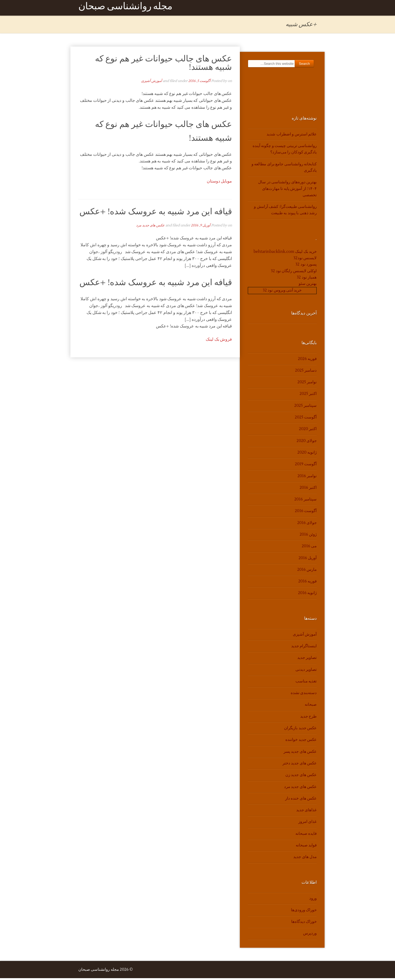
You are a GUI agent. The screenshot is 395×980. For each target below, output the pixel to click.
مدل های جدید (305, 858)
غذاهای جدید (306, 811)
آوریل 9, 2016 (200, 227)
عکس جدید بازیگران (300, 729)
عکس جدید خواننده (301, 741)
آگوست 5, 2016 (199, 83)
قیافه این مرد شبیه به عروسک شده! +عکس (155, 213)
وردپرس (310, 935)
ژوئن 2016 (308, 536)
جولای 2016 (307, 524)
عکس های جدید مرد (150, 227)
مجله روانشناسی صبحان (125, 9)
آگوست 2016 (306, 513)
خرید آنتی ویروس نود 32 (282, 292)
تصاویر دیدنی (306, 671)
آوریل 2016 (308, 559)
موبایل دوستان (219, 183)
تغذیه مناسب (306, 683)
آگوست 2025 (306, 419)
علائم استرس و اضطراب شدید (292, 136)
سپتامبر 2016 (305, 501)
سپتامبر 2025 (305, 407)
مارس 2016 (307, 571)
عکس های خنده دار (301, 800)
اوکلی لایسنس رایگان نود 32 (294, 272)
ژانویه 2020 (307, 454)
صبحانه (311, 706)
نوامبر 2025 (307, 383)
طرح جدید (308, 718)
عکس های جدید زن (301, 776)
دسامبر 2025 (306, 372)
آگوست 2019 (306, 465)
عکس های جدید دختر (299, 765)
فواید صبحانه (306, 847)
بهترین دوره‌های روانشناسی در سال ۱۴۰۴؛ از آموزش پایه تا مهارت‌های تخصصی (287, 190)
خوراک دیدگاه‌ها (304, 923)
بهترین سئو (308, 285)
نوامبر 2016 (307, 477)
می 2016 (309, 547)
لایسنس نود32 (305, 259)
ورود (313, 900)
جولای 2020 (307, 442)
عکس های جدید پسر (300, 753)
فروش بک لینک (219, 341)
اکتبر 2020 (308, 430)
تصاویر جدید (307, 659)
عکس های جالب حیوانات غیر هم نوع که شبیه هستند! (163, 64)
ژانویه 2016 (307, 595)
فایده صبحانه (306, 835)
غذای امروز (307, 823)
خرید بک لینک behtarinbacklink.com (285, 253)
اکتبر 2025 (308, 395)
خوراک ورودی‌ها (304, 911)
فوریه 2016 (307, 583)
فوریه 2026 (307, 360)
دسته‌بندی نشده (304, 694)
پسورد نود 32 (306, 266)
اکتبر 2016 (308, 489)
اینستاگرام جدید (304, 647)
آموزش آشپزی (151, 83)
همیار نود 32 (307, 279)
